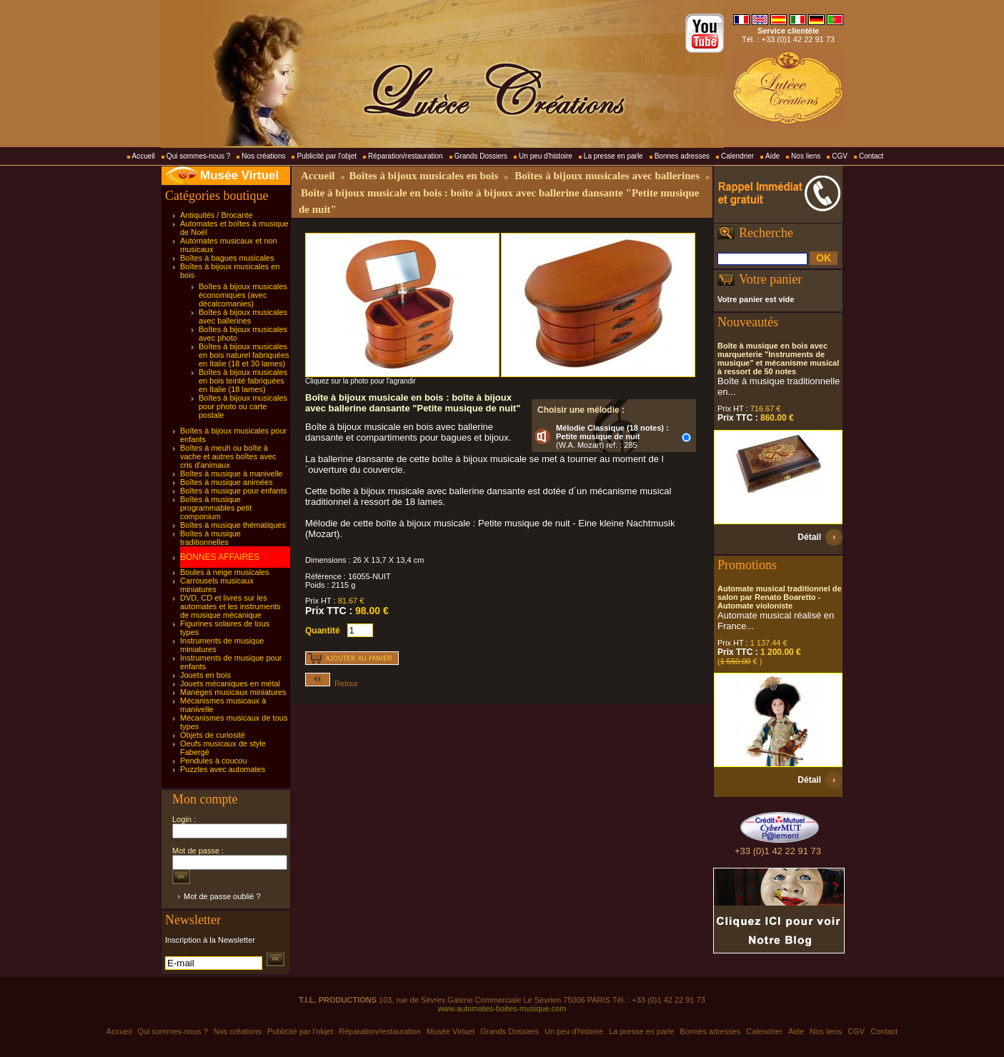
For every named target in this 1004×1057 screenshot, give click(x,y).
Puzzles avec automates (222, 769)
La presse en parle (613, 156)
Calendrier (737, 156)
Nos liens (805, 156)
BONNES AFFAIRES (219, 557)
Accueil (143, 156)
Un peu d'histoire (545, 156)
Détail (809, 537)
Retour (331, 683)
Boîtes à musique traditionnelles (210, 537)
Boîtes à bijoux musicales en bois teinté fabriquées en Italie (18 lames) (243, 381)
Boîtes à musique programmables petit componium (216, 508)
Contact (871, 156)
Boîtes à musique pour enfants (233, 490)
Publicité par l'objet (327, 156)
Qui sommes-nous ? (198, 156)
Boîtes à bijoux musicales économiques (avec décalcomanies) (243, 295)
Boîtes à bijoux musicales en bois (423, 175)
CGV (840, 156)
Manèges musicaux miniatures (233, 692)
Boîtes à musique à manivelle (231, 473)
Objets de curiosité (212, 735)
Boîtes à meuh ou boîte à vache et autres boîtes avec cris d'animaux (228, 456)
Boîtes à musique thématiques (233, 525)
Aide (772, 156)
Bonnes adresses (682, 156)
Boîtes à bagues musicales (227, 258)
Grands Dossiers (480, 156)
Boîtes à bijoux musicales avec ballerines (243, 316)
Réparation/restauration (405, 156)
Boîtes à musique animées (226, 482)
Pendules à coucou (213, 760)
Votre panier (770, 279)
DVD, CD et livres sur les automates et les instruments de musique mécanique (230, 606)
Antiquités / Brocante (216, 215)
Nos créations (263, 156)
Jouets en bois (205, 675)
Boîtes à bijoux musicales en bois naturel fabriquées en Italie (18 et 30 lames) (244, 355)
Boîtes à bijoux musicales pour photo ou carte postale (243, 406)
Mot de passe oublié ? (222, 896)
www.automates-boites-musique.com (502, 1008)
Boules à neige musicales (224, 572)
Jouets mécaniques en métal (230, 683)
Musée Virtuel (239, 175)
